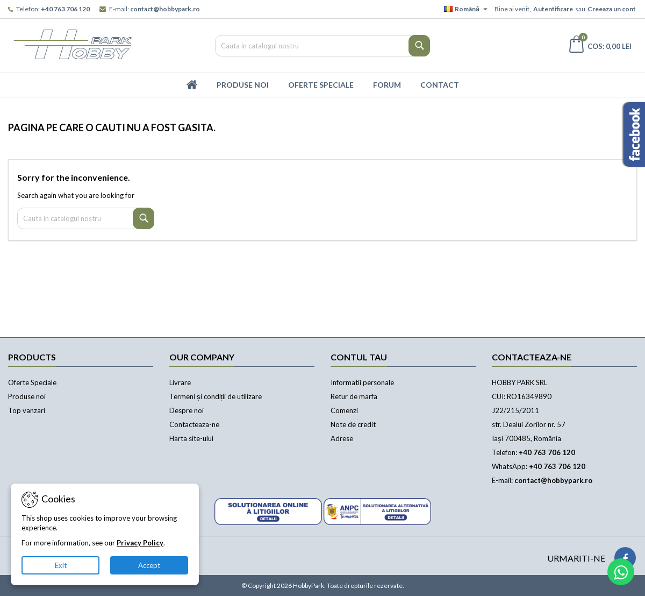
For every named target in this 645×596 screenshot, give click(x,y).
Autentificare (553, 9)
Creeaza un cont (611, 9)
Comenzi (344, 410)
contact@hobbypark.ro (165, 9)
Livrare (180, 382)
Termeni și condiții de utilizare (215, 396)
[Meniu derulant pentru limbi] (467, 9)
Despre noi (186, 410)
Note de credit (353, 424)
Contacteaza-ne (194, 424)
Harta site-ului (191, 438)
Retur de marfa (354, 396)
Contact (439, 84)
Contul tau (359, 357)
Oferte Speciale (321, 84)
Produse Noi (243, 84)
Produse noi (27, 396)
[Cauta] (322, 45)
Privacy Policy (140, 542)
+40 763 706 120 (65, 9)
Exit (61, 565)
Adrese (342, 438)
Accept (149, 565)
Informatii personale (362, 382)
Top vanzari (26, 410)
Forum (387, 84)
